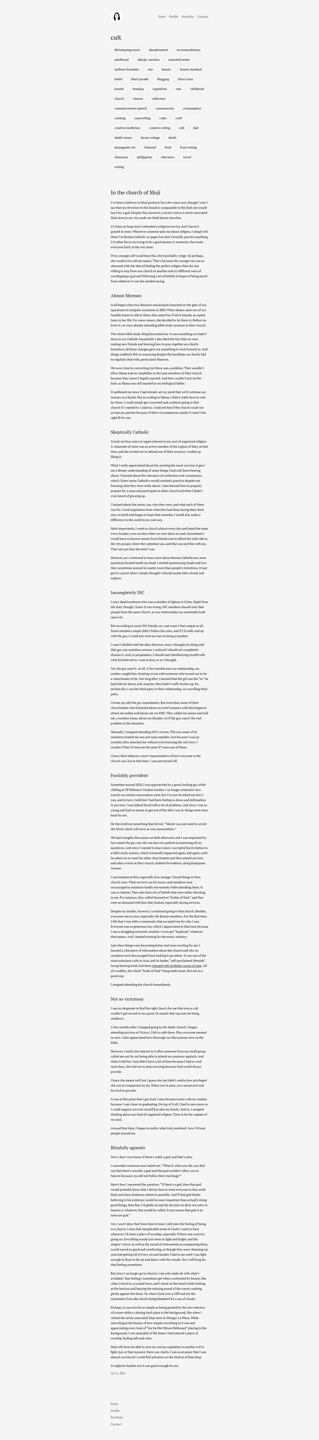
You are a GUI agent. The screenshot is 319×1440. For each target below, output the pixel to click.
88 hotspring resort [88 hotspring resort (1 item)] (127, 50)
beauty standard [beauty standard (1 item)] (191, 69)
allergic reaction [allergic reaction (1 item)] (149, 59)
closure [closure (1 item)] (138, 98)
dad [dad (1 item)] (195, 128)
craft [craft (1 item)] (178, 118)
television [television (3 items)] (167, 157)
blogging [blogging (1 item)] (163, 79)
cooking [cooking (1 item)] (120, 118)
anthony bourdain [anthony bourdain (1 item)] (127, 69)
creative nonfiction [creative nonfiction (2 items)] (127, 128)
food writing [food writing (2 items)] (188, 147)
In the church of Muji (135, 192)
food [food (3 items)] (168, 147)
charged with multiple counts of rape (177, 966)
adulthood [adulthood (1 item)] (122, 59)
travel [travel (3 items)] (187, 157)
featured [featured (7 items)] (150, 147)
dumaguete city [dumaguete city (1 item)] (125, 147)
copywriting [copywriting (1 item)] (142, 118)
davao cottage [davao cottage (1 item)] (150, 137)
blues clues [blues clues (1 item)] (185, 79)
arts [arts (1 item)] (150, 69)
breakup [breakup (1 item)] (138, 89)
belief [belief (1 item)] (118, 79)
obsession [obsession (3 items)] (121, 157)
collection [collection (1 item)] (158, 98)
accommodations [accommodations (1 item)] (188, 50)
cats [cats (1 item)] (178, 89)
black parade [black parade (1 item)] (139, 79)
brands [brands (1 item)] (119, 89)
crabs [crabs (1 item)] (163, 118)
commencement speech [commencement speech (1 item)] (131, 108)
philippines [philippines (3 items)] (144, 157)
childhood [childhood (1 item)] (197, 89)
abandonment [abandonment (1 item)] (158, 50)
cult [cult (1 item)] (181, 128)
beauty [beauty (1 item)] (166, 69)
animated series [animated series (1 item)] (179, 59)
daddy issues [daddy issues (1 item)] (123, 137)
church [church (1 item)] (119, 98)
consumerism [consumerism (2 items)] (165, 108)
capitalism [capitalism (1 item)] (160, 89)
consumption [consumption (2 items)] (192, 108)
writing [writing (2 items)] (119, 167)
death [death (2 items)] (172, 137)
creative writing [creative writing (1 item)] (159, 128)
